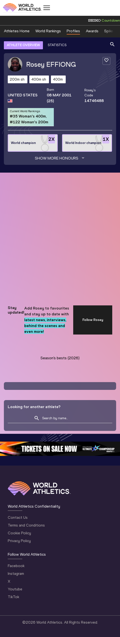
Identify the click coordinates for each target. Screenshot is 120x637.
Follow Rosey (92, 320)
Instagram (16, 573)
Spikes (109, 31)
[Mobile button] (46, 8)
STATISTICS (57, 45)
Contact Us (18, 517)
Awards (92, 31)
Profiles (73, 31)
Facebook (16, 565)
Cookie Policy (19, 533)
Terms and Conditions (26, 525)
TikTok (13, 597)
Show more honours (60, 158)
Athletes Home (17, 31)
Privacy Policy (19, 540)
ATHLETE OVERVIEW (23, 45)
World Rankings (48, 31)
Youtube (15, 589)
